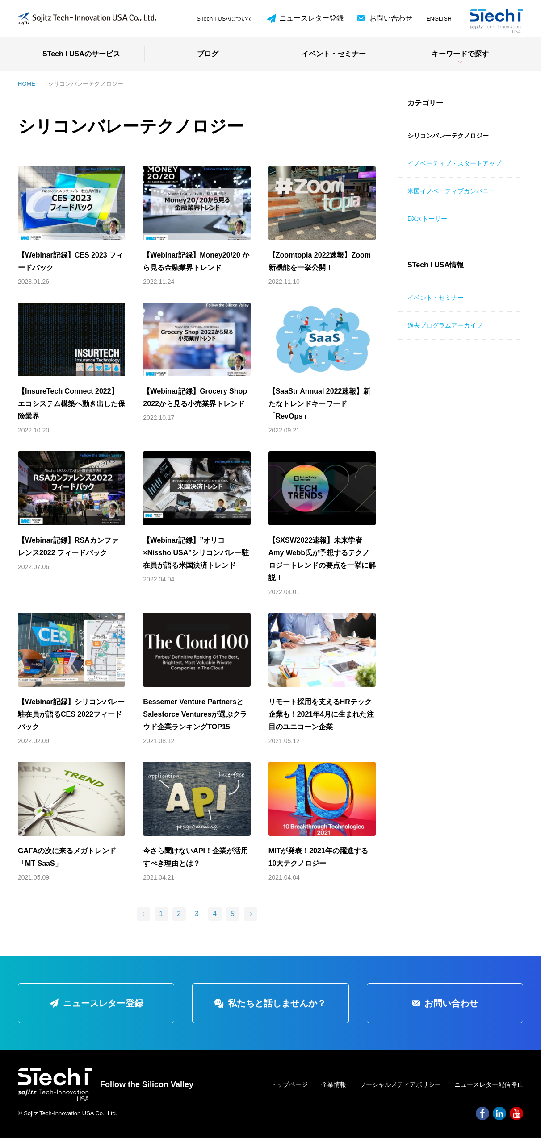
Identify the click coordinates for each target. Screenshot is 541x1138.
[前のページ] (143, 914)
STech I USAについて (225, 18)
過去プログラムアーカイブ (444, 325)
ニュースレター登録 (305, 18)
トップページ (289, 1084)
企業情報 (333, 1084)
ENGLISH (439, 18)
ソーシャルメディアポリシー (400, 1084)
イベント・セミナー (334, 54)
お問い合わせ (390, 18)
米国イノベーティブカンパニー (451, 191)
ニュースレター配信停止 (488, 1084)
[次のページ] (250, 914)
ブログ (207, 54)
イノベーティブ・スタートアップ (454, 163)
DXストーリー (427, 218)
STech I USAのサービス (81, 54)
